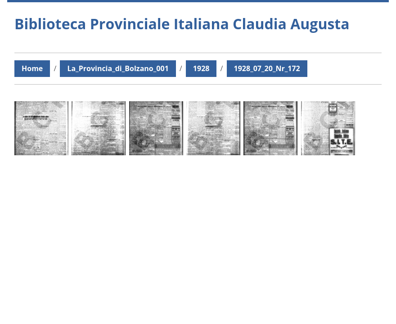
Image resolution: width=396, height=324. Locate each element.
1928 (201, 68)
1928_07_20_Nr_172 (267, 68)
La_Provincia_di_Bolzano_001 (117, 68)
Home (32, 68)
